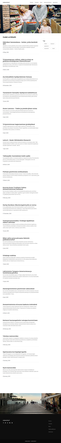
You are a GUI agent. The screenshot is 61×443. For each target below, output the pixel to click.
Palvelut (52, 43)
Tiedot (45, 43)
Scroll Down (6, 30)
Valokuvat (46, 48)
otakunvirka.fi (6, 2)
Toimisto (36, 2)
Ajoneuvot (46, 46)
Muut (41, 2)
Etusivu (31, 2)
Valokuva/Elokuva (47, 2)
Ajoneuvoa (55, 2)
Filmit (53, 48)
